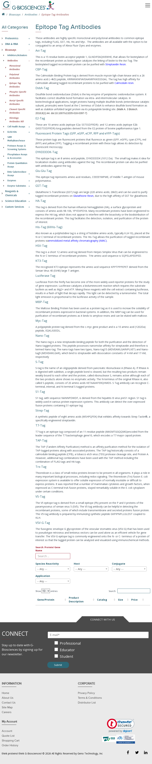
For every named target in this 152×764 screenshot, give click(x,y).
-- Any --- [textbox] (42, 569)
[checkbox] (98, 650)
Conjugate (118, 563)
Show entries (46, 591)
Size (105, 599)
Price (122, 599)
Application (42, 576)
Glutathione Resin (83, 195)
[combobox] (52, 568)
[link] (120, 725)
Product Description (65, 599)
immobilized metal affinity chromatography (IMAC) (78, 240)
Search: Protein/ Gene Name (47, 549)
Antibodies (30, 14)
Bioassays (14, 14)
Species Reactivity (47, 563)
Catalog (91, 599)
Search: (129, 591)
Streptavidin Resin (115, 64)
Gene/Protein (45, 599)
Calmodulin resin (124, 83)
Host (77, 563)
